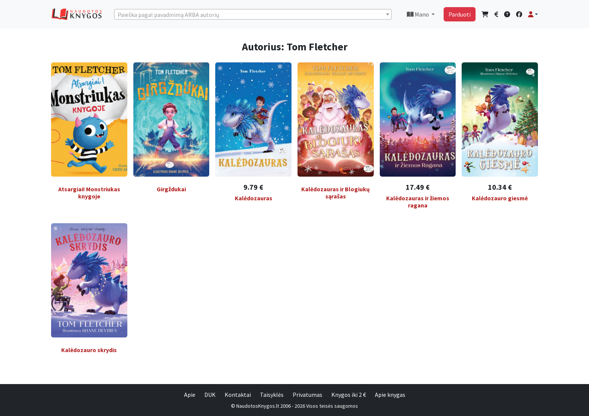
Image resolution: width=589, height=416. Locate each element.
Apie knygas (390, 394)
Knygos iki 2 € (348, 394)
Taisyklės (272, 394)
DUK (210, 394)
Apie (189, 394)
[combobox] (253, 14)
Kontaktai (238, 394)
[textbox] (253, 14)
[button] (533, 14)
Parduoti (460, 14)
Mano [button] (418, 14)
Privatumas (307, 394)
